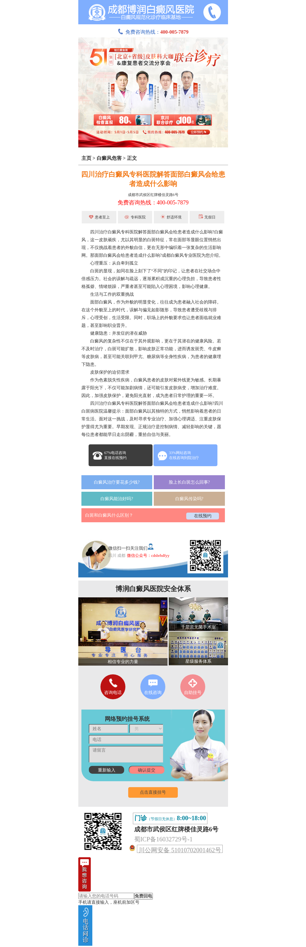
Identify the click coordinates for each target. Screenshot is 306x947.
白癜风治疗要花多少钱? (116, 482)
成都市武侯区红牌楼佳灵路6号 (153, 195)
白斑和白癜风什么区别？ (109, 515)
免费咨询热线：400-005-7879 (153, 202)
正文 (132, 158)
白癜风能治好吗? (116, 498)
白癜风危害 (109, 158)
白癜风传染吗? (189, 498)
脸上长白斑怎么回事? (189, 482)
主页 (86, 158)
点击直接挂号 (153, 792)
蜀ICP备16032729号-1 (163, 839)
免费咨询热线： (153, 32)
